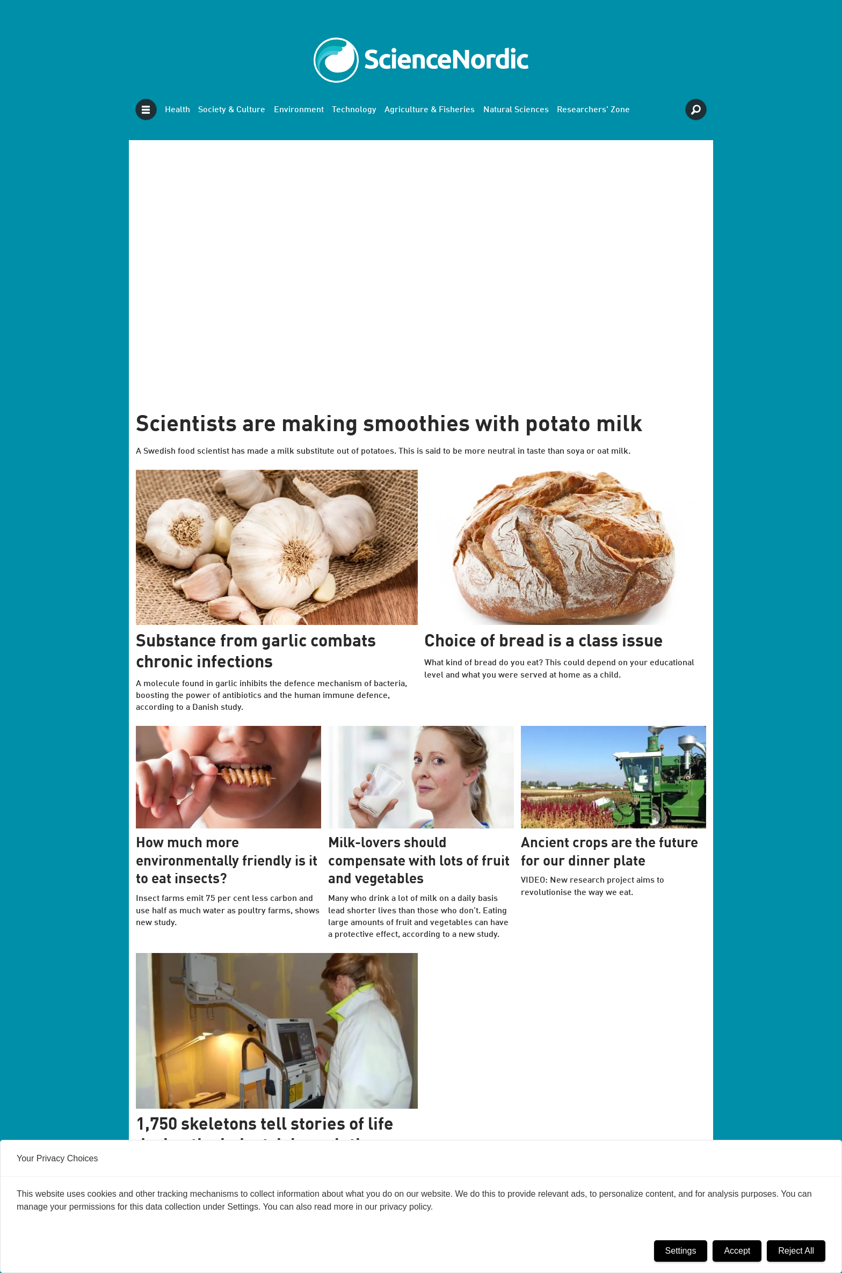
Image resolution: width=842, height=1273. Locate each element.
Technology (354, 110)
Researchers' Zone (593, 110)
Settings (680, 1250)
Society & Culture (231, 110)
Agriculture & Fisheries (429, 110)
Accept (737, 1250)
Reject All (796, 1250)
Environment (299, 110)
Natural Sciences (516, 110)
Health (177, 110)
